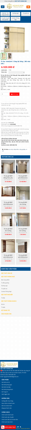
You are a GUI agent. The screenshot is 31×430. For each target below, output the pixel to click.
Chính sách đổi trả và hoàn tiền (10, 419)
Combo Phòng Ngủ (15, 18)
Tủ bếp (3, 298)
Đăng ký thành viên (7, 408)
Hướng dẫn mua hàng (7, 401)
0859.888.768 (10, 427)
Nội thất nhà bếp (7, 294)
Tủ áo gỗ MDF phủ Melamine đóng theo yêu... (23, 178)
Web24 (28, 428)
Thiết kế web (23, 428)
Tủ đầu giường (5, 283)
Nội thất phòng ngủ (8, 276)
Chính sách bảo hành (7, 422)
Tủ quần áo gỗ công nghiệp (5, 18)
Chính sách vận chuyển (8, 417)
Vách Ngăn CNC (6, 314)
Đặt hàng (14, 94)
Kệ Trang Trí (5, 310)
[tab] (1, 101)
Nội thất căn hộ (6, 273)
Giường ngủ (15, 13)
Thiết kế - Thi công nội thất (5, 14)
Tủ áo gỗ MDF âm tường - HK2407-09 (23, 230)
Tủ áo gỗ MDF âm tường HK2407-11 (23, 204)
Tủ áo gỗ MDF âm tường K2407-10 (8, 230)
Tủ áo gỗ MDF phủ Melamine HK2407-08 (8, 257)
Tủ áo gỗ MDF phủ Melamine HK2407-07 (22, 257)
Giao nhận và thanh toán (8, 403)
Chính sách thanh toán (7, 415)
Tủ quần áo (26, 13)
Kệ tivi (3, 304)
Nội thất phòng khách (8, 301)
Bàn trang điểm (5, 280)
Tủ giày (3, 307)
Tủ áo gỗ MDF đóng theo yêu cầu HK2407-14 (8, 178)
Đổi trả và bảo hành (7, 405)
